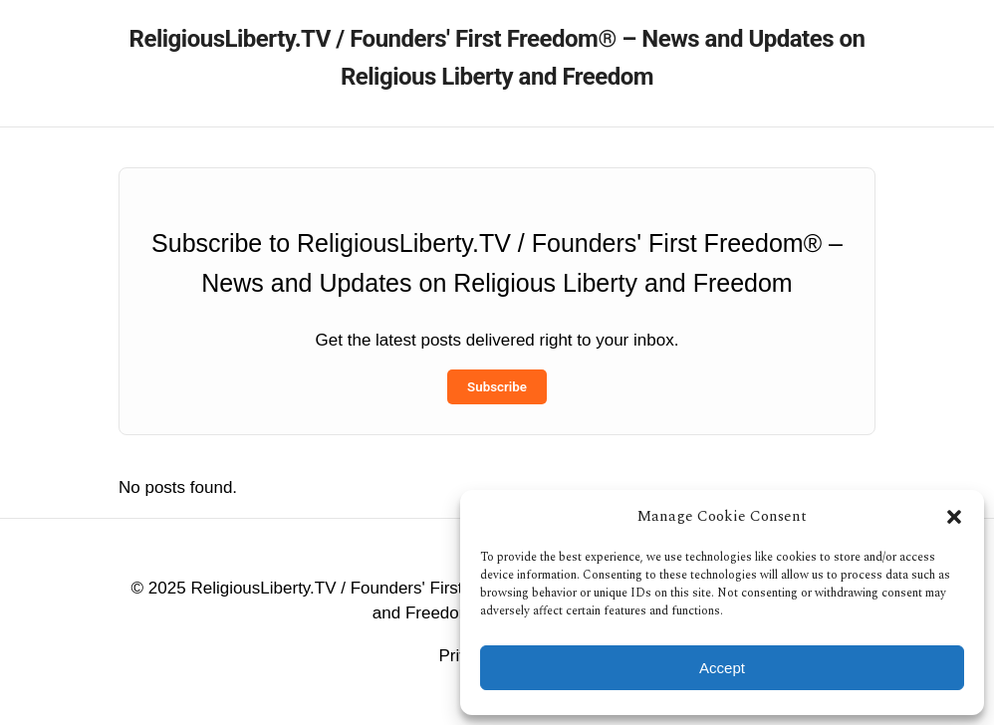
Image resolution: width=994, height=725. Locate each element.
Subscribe (497, 386)
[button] (954, 517)
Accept (722, 667)
